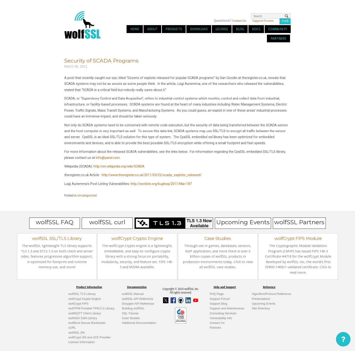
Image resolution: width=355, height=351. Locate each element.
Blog (240, 29)
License (222, 29)
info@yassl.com (108, 158)
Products (174, 29)
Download (199, 29)
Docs (256, 29)
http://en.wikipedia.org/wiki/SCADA (119, 166)
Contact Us (239, 20)
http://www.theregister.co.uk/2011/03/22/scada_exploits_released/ (151, 175)
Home (134, 29)
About (152, 29)
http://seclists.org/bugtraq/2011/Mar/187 (161, 184)
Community (277, 29)
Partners (278, 38)
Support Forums (263, 20)
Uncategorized (87, 195)
